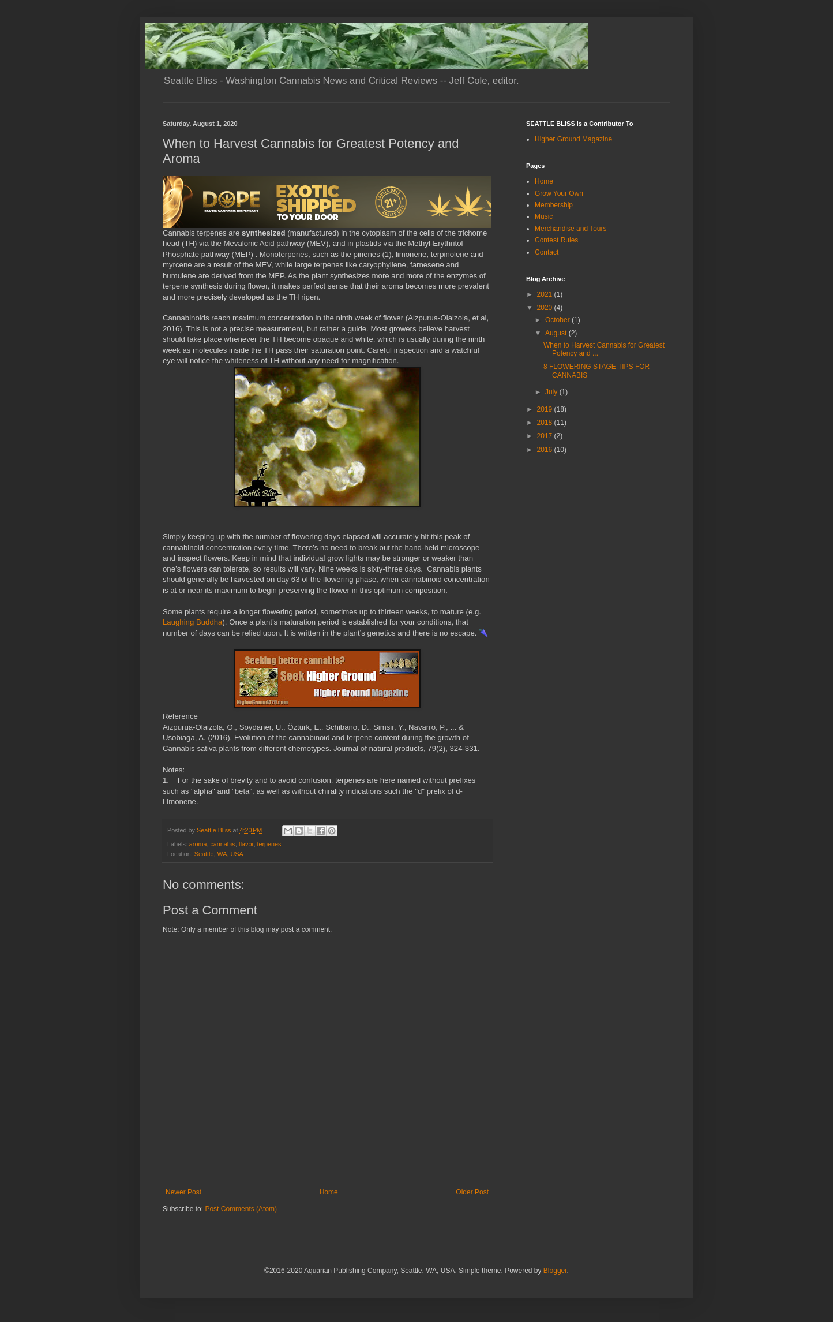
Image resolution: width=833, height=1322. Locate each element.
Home (329, 1192)
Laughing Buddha (192, 622)
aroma (198, 844)
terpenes (269, 844)
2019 (545, 409)
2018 (545, 423)
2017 (545, 436)
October (558, 320)
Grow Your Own (559, 193)
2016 (545, 450)
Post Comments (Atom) (241, 1209)
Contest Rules (556, 240)
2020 (545, 308)
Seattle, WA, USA (218, 853)
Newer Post (183, 1192)
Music (544, 216)
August (557, 333)
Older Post (472, 1192)
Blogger (555, 1271)
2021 (545, 294)
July (552, 392)
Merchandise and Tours (571, 229)
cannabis (222, 844)
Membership (554, 205)
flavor (246, 844)
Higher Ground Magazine (573, 139)
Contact (546, 252)
